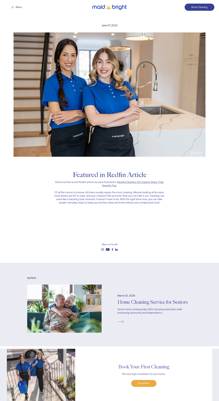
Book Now (144, 384)
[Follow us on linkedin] (116, 249)
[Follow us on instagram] (102, 249)
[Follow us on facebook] (112, 249)
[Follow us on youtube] (108, 249)
